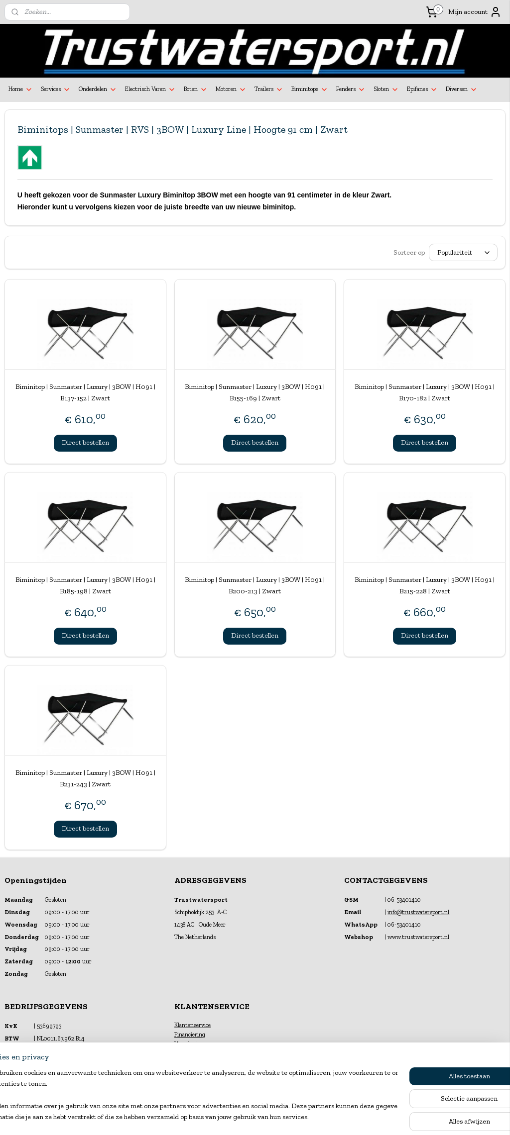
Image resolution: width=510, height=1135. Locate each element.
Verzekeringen (192, 1043)
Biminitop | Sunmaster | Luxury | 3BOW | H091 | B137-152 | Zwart (85, 392)
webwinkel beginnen (278, 1117)
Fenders (351, 90)
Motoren (231, 90)
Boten (196, 90)
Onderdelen (98, 90)
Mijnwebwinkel (353, 1117)
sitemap (230, 1117)
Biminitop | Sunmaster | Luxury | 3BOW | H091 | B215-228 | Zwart (425, 585)
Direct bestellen (85, 442)
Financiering (189, 1034)
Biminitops (309, 90)
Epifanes (422, 90)
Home (20, 90)
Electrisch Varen (150, 90)
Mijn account (475, 12)
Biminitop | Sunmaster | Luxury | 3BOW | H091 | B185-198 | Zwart (85, 585)
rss (246, 1117)
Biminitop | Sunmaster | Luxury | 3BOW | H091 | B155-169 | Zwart (255, 392)
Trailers (269, 90)
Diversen (462, 90)
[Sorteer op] (463, 252)
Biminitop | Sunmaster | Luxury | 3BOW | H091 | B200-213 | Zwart (255, 585)
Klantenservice (192, 1025)
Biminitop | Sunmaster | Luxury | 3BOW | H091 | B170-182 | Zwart (425, 392)
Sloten (386, 90)
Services (56, 90)
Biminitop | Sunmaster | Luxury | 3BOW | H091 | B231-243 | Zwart (85, 778)
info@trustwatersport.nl (418, 912)
